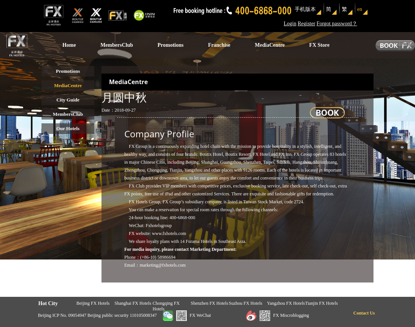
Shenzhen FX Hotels (209, 303)
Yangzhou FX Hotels (286, 303)
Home (69, 45)
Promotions (170, 45)
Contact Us (364, 313)
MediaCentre (270, 45)
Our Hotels (68, 128)
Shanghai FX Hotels (133, 303)
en (359, 9)
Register (306, 23)
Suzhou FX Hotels (246, 303)
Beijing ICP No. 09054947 (62, 315)
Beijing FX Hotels (93, 303)
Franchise (219, 45)
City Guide (67, 100)
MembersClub (116, 45)
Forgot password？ (337, 23)
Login (290, 23)
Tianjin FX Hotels (321, 303)
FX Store (319, 45)
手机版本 (305, 9)
